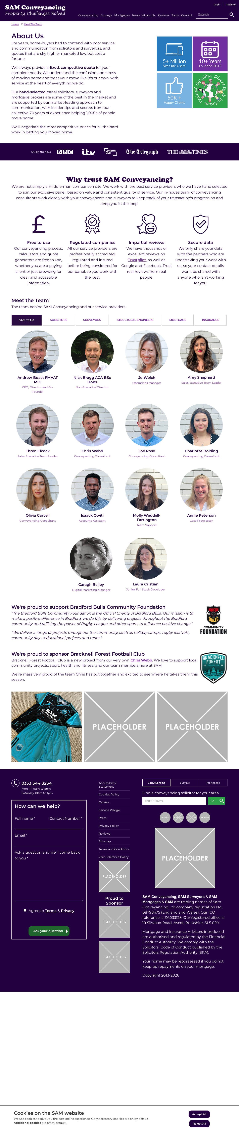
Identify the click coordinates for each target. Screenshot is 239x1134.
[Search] (212, 15)
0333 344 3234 (36, 782)
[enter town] (174, 800)
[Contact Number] (66, 825)
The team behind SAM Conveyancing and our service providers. (68, 307)
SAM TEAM (26, 320)
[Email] (49, 842)
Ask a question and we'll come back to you (47, 855)
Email (21, 835)
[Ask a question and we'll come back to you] (49, 881)
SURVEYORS (92, 320)
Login (216, 4)
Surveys (185, 782)
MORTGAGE (177, 320)
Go (232, 15)
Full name (25, 818)
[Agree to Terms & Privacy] (25, 910)
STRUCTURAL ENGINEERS (135, 320)
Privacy (67, 910)
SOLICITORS (58, 320)
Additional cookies (27, 1123)
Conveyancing (156, 782)
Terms (50, 910)
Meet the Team (33, 24)
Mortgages (213, 782)
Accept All (199, 1114)
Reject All (199, 1123)
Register (231, 4)
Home (15, 24)
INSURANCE (210, 320)
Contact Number (65, 818)
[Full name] (32, 825)
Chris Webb (141, 660)
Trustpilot (137, 260)
